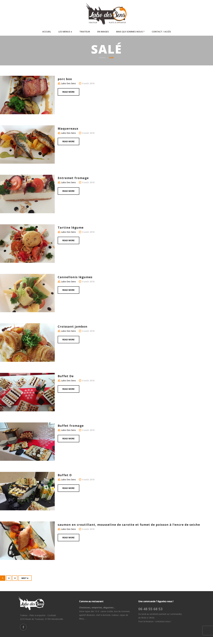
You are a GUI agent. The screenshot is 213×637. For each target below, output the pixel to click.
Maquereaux (68, 129)
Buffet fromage (71, 426)
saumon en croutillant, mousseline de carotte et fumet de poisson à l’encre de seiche (129, 525)
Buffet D (65, 475)
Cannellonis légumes (75, 277)
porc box (65, 79)
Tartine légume (71, 227)
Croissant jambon (72, 326)
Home (102, 57)
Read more (68, 91)
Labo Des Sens (68, 83)
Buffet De (66, 376)
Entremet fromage (73, 178)
